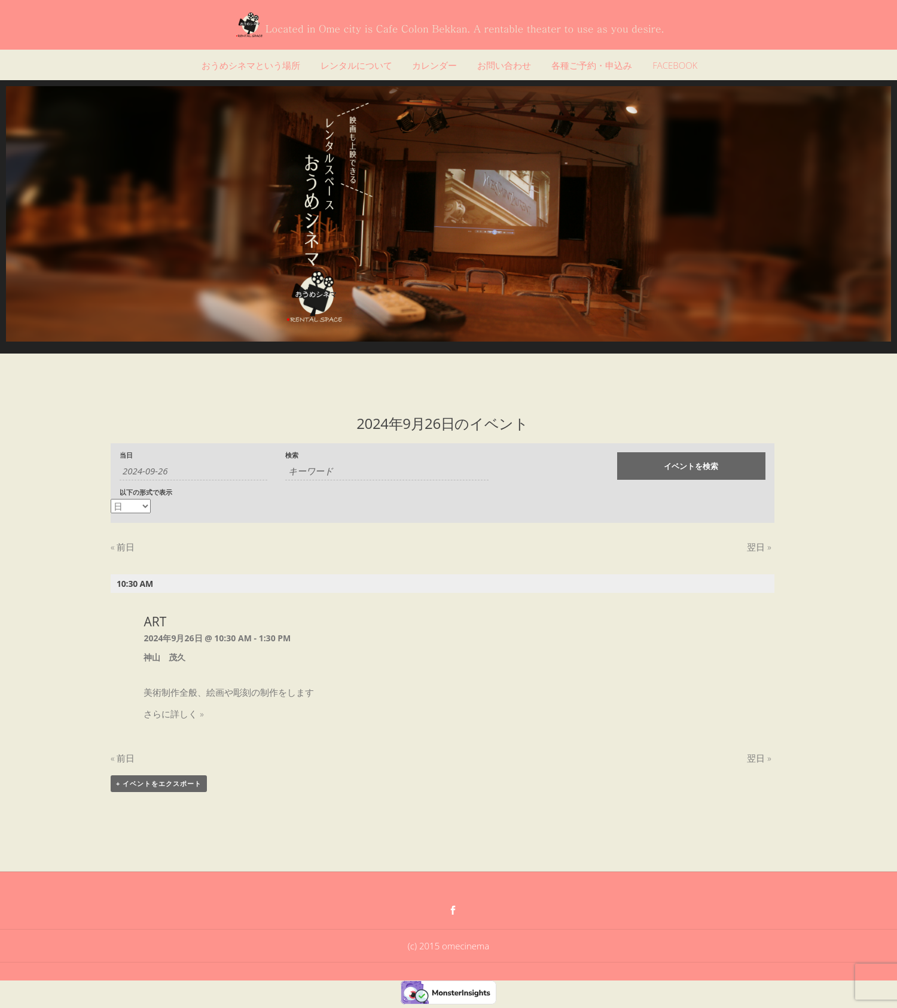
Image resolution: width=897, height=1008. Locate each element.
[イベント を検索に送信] (691, 466)
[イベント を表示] (131, 506)
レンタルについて (356, 65)
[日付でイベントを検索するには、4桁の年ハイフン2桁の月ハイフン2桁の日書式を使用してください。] (193, 471)
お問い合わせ (504, 65)
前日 (123, 547)
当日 (126, 455)
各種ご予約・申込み (591, 65)
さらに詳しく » (173, 714)
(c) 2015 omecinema (448, 946)
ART (155, 621)
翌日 (759, 547)
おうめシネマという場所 (251, 65)
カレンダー (434, 65)
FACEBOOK (674, 65)
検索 (291, 455)
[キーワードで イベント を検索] (387, 471)
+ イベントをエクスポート (159, 783)
